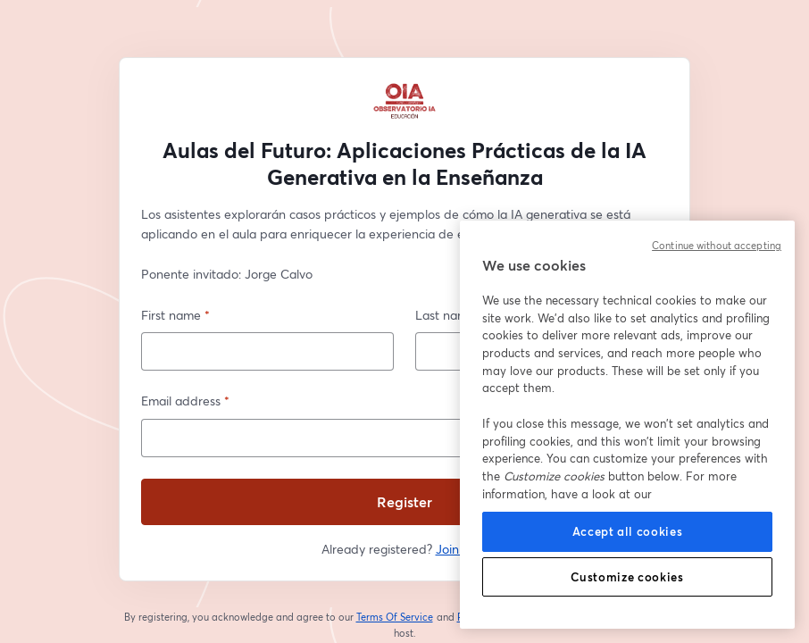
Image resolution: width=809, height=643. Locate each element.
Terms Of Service (395, 617)
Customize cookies (627, 577)
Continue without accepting (716, 245)
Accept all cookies (627, 531)
